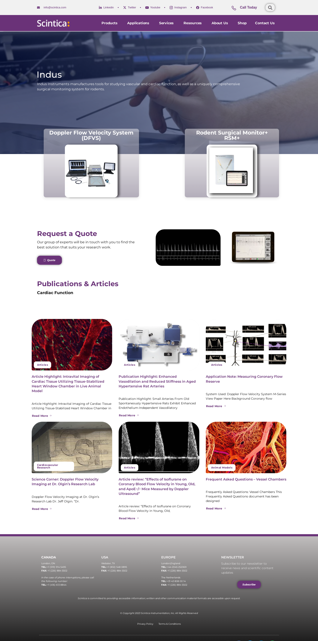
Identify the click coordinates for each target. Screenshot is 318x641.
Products (110, 23)
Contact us (265, 23)
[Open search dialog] (270, 7)
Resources (193, 23)
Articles (42, 530)
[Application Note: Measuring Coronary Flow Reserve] (246, 510)
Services (167, 23)
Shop (242, 23)
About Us (220, 23)
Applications (138, 23)
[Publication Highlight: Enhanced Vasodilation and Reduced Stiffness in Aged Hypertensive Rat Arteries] (159, 510)
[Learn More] (247, 9)
